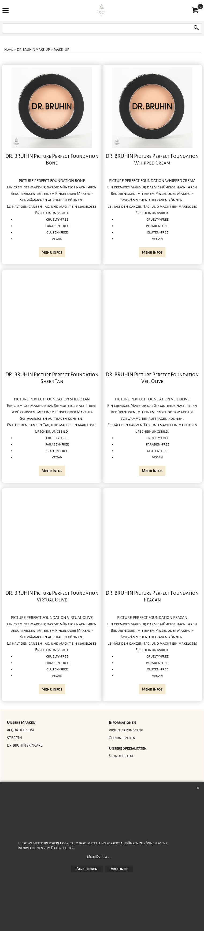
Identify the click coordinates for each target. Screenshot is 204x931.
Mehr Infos (52, 252)
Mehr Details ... (98, 857)
